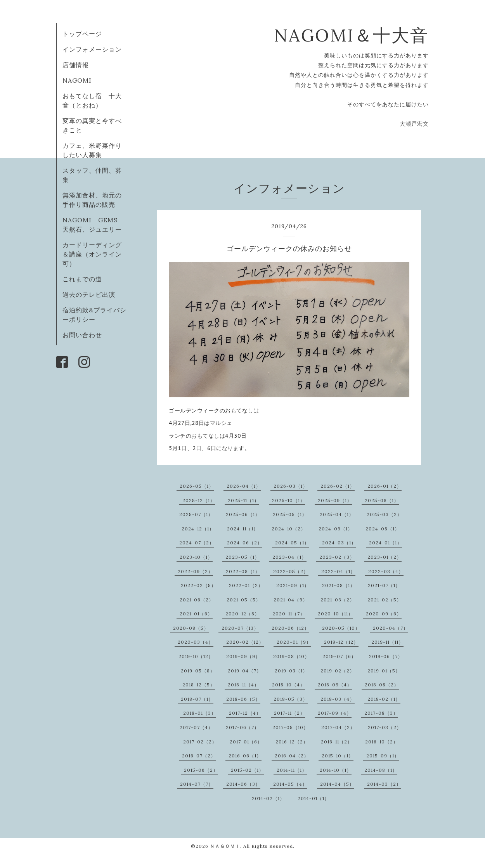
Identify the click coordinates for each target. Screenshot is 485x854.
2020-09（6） (384, 614)
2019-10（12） (195, 656)
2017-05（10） (290, 727)
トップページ (82, 34)
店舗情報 (75, 65)
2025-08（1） (382, 500)
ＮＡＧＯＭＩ (225, 846)
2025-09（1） (335, 500)
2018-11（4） (243, 685)
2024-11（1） (242, 529)
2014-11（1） (292, 770)
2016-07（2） (199, 756)
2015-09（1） (382, 756)
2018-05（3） (291, 699)
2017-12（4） (245, 713)
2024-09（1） (336, 529)
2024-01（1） (385, 543)
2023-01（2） (384, 557)
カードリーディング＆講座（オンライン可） (92, 254)
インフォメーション (92, 49)
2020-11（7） (288, 614)
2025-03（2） (384, 514)
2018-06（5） (243, 699)
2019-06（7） (386, 656)
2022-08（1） (243, 571)
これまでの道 (82, 279)
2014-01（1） (313, 798)
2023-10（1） (196, 557)
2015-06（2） (201, 770)
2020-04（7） (390, 628)
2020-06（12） (290, 628)
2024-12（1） (198, 529)
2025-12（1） (198, 500)
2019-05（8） (198, 671)
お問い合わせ (82, 335)
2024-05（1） (292, 543)
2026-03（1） (291, 486)
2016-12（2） (291, 742)
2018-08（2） (382, 685)
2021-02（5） (384, 600)
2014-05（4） (290, 784)
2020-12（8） (242, 614)
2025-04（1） (337, 514)
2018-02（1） (383, 699)
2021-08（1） (338, 585)
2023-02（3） (337, 557)
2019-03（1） (291, 671)
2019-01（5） (383, 671)
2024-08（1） (382, 529)
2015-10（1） (337, 756)
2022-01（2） (246, 585)
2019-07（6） (339, 656)
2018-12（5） (198, 685)
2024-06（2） (244, 543)
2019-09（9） (243, 656)
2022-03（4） (386, 571)
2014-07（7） (196, 784)
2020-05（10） (341, 628)
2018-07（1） (197, 699)
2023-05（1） (242, 557)
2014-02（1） (268, 798)
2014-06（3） (243, 784)
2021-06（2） (197, 600)
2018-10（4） (288, 685)
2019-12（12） (341, 642)
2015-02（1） (247, 770)
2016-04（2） (292, 756)
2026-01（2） (384, 486)
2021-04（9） (291, 600)
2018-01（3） (199, 713)
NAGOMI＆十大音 (351, 35)
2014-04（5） (337, 784)
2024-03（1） (339, 543)
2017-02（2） (200, 742)
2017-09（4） (335, 713)
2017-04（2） (338, 727)
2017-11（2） (289, 713)
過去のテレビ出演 (88, 294)
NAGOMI (80, 80)
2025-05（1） (290, 514)
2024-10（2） (289, 529)
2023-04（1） (289, 557)
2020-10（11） (335, 614)
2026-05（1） (197, 486)
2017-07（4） (196, 727)
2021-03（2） (337, 600)
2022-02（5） (198, 585)
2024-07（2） (196, 543)
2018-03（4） (337, 699)
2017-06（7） (242, 727)
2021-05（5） (244, 600)
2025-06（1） (243, 514)
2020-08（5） (191, 628)
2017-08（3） (381, 713)
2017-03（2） (385, 727)
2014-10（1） (336, 770)
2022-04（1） (338, 571)
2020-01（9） (294, 642)
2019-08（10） (291, 656)
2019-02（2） (337, 671)
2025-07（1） (196, 514)
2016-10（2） (381, 742)
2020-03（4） (195, 642)
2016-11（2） (336, 742)
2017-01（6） (246, 742)
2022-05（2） (290, 571)
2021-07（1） (384, 585)
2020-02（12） (245, 642)
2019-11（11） (387, 642)
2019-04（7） (245, 671)
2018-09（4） (335, 685)
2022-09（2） (195, 571)
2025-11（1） (243, 500)
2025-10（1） (288, 500)
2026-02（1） (337, 486)
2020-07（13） (240, 628)
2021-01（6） (196, 614)
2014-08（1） (380, 770)
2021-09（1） (292, 585)
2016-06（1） (245, 756)
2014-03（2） (384, 784)
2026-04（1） (244, 486)
